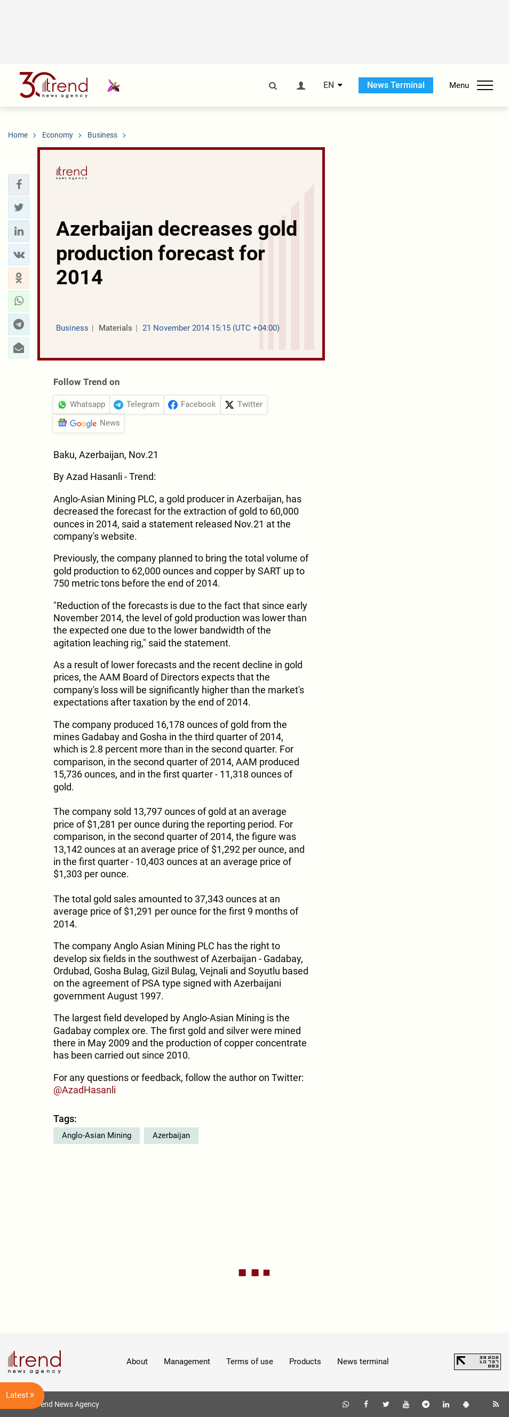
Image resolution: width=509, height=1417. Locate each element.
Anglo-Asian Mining (96, 1135)
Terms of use (249, 1361)
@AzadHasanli (84, 1089)
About (137, 1361)
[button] (18, 184)
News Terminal (396, 85)
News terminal (363, 1361)
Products (305, 1361)
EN (328, 85)
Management (187, 1361)
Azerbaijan (171, 1135)
